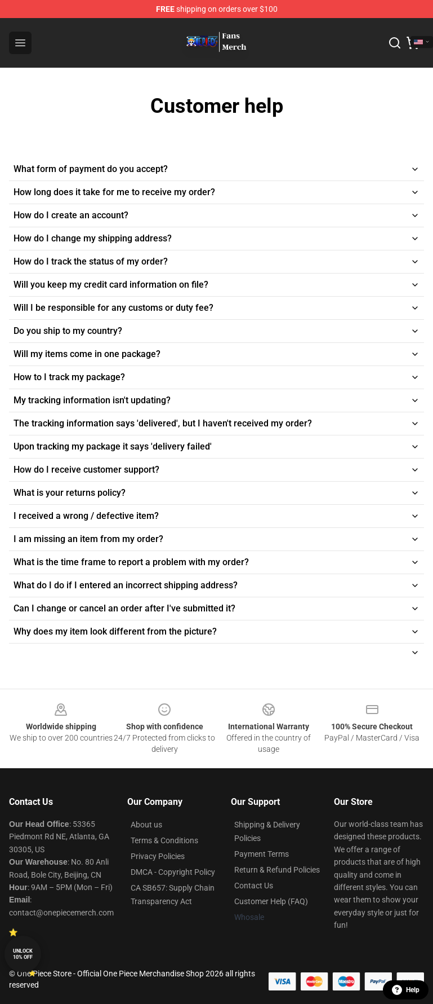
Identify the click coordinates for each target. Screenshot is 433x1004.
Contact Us (253, 885)
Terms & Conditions (164, 840)
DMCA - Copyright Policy (173, 872)
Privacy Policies (158, 856)
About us (146, 824)
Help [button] (405, 990)
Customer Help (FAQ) (271, 901)
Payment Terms (261, 853)
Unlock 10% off (23, 954)
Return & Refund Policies (277, 869)
